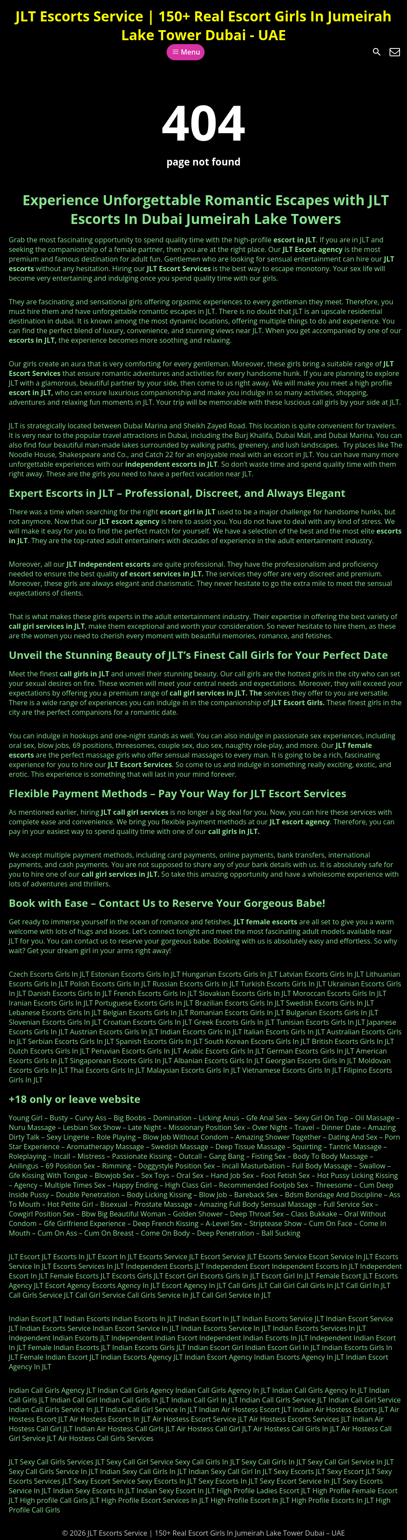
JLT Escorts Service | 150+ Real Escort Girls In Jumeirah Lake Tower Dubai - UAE (203, 25)
